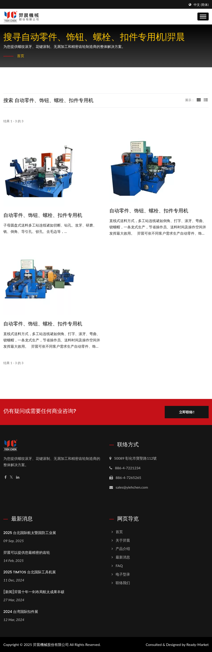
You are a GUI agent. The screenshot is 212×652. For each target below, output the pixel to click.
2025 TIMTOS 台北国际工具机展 (29, 572)
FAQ (119, 565)
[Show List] (206, 100)
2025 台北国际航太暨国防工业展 (29, 532)
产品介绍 (123, 548)
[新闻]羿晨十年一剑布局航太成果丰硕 (33, 591)
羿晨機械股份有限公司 (51, 644)
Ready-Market (197, 644)
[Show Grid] (199, 100)
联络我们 (123, 582)
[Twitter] (11, 477)
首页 (20, 55)
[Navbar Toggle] (203, 16)
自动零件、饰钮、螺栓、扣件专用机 (42, 215)
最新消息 (123, 557)
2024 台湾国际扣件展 (20, 611)
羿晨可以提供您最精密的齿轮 (26, 552)
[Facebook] (5, 477)
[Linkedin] (17, 477)
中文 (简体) (201, 5)
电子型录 (123, 574)
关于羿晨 (123, 540)
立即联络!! (186, 412)
